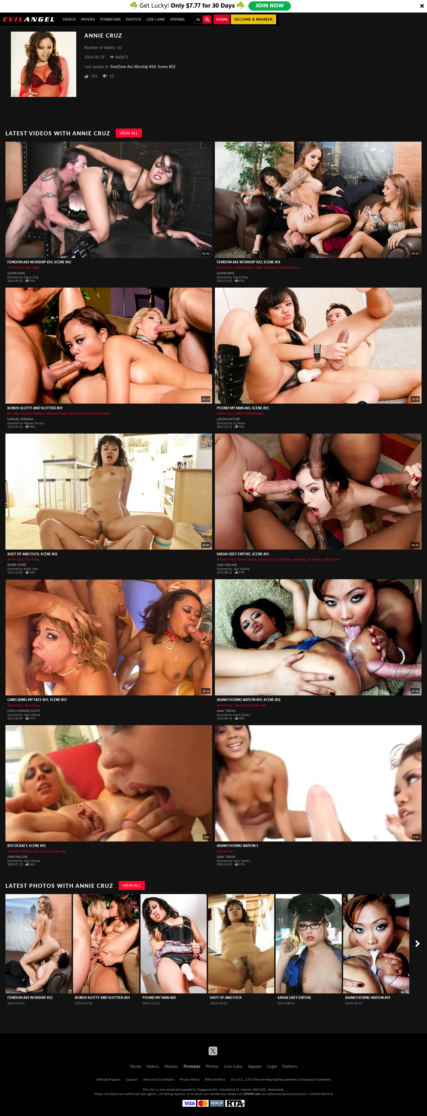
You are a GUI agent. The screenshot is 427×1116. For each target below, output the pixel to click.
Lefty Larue (331, 559)
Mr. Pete (13, 413)
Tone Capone (247, 559)
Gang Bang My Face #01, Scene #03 (37, 700)
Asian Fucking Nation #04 (367, 998)
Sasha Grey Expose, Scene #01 (243, 554)
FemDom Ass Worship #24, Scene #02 (143, 66)
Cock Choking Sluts (23, 710)
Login (221, 19)
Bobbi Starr (16, 564)
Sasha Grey (284, 559)
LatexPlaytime (228, 419)
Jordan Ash (259, 705)
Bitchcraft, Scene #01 (26, 846)
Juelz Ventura (243, 267)
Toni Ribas (32, 559)
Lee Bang (299, 559)
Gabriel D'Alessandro (249, 413)
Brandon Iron (226, 559)
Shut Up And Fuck (226, 998)
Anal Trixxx (226, 710)
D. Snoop (315, 559)
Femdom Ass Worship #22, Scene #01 (248, 262)
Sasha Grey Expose (294, 998)
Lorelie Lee (58, 851)
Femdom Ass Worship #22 (30, 998)
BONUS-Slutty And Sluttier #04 (34, 408)
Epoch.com (117, 1094)
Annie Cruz (15, 267)
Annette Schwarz (19, 851)
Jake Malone (227, 564)
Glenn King (16, 273)
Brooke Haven (57, 413)
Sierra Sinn (15, 705)
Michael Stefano (98, 413)
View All (129, 132)
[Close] (422, 6)
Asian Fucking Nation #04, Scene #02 (248, 700)
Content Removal (321, 1094)
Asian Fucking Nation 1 (237, 846)
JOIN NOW (270, 6)
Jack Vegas (32, 267)
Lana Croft (241, 705)
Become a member (253, 19)
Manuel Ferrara (20, 419)
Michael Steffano (33, 413)
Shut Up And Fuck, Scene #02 (32, 554)
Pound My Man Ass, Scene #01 (243, 408)
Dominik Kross (289, 267)
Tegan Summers (266, 267)
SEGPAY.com (251, 1094)
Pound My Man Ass (159, 998)
